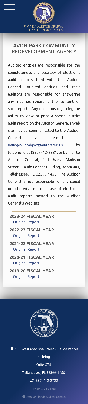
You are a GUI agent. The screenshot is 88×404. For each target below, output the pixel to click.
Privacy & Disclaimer (44, 388)
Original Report (26, 222)
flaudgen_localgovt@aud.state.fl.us (35, 145)
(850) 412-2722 (44, 380)
